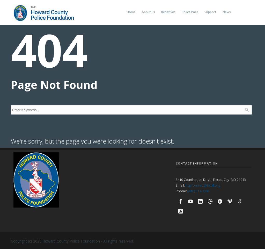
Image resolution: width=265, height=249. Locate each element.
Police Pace (190, 12)
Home (131, 12)
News (227, 12)
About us (148, 12)
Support (210, 12)
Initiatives (168, 12)
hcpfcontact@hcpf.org (203, 185)
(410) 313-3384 (198, 191)
